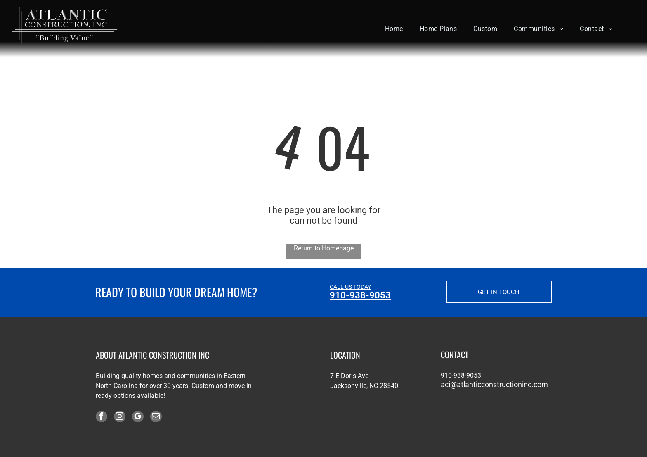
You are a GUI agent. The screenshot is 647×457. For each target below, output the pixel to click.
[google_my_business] (138, 417)
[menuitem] (394, 28)
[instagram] (119, 417)
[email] (156, 417)
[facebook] (101, 417)
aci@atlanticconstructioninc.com (494, 384)
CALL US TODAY (350, 286)
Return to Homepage (324, 248)
